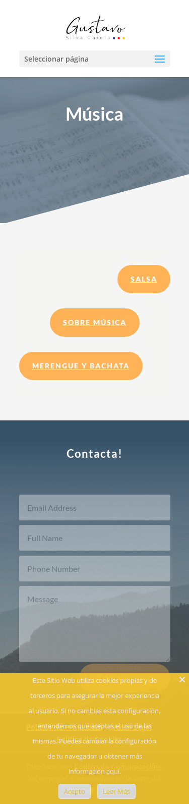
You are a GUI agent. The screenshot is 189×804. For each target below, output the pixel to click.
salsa (144, 279)
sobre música (95, 322)
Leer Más (116, 791)
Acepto (74, 791)
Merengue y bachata (81, 365)
